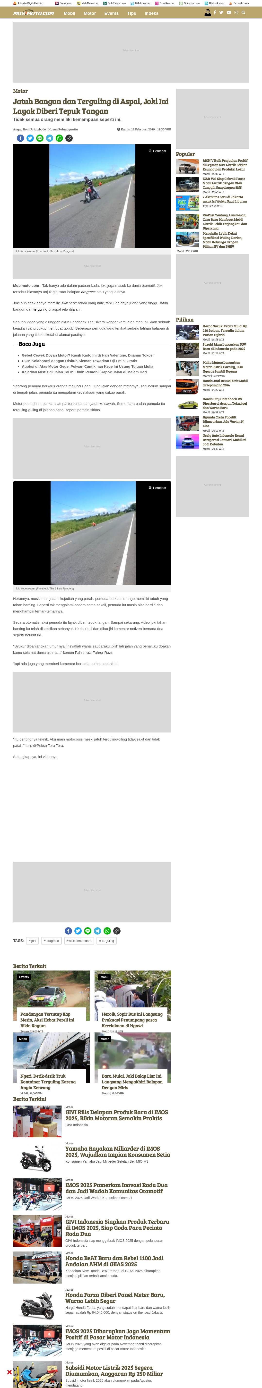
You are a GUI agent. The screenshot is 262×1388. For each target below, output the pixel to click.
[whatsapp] (59, 138)
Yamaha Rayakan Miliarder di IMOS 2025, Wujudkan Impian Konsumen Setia (117, 1151)
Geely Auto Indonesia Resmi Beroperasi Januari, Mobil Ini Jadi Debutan (224, 439)
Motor (90, 13)
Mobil (69, 13)
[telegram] (49, 138)
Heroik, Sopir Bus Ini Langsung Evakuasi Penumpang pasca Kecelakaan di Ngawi (132, 1020)
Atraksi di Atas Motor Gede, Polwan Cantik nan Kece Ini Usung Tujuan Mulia (87, 366)
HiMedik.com (216, 3)
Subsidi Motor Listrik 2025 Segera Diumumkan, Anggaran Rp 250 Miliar (114, 1370)
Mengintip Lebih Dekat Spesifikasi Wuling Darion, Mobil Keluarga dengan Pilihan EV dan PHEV (222, 240)
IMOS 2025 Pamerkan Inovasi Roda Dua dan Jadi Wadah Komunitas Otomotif (116, 1188)
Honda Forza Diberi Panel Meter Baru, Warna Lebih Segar (115, 1298)
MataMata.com (90, 3)
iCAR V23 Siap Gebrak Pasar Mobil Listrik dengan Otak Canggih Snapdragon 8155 (224, 183)
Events (112, 13)
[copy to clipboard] (69, 138)
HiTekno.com (142, 3)
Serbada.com (241, 3)
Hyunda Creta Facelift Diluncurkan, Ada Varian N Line (223, 421)
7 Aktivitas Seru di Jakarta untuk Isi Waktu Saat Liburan (225, 199)
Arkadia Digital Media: (30, 3)
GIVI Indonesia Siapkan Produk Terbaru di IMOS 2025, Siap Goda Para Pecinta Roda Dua (117, 1228)
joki (103, 285)
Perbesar (157, 151)
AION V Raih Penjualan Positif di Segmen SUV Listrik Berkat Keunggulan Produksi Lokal (225, 164)
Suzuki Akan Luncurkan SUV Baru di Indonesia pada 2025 (224, 346)
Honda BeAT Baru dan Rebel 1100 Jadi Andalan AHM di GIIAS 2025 (114, 1261)
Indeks (151, 13)
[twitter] (30, 138)
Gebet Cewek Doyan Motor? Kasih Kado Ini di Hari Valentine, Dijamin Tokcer (88, 355)
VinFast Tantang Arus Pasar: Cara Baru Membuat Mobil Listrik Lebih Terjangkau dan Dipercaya (225, 221)
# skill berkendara (79, 941)
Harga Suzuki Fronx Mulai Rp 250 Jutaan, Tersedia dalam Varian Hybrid (225, 330)
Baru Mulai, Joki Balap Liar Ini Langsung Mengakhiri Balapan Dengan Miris (132, 1081)
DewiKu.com (167, 3)
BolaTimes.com (117, 3)
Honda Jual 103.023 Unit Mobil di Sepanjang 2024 (225, 382)
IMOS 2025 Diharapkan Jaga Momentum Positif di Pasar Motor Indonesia (117, 1334)
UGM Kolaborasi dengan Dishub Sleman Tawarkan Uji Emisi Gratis (79, 361)
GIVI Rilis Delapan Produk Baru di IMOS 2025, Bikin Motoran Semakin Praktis (116, 1115)
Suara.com (66, 3)
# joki (32, 941)
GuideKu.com (192, 3)
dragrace (88, 292)
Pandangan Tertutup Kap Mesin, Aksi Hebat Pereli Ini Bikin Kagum (47, 1020)
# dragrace (51, 941)
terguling (40, 309)
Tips (131, 13)
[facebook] (20, 138)
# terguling (106, 941)
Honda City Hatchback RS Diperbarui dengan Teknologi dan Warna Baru (225, 403)
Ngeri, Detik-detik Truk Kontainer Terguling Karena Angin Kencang (48, 1081)
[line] (40, 138)
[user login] (207, 12)
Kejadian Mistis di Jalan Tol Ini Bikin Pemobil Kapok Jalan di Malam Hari (84, 372)
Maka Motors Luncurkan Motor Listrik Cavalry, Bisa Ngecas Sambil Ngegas (223, 367)
